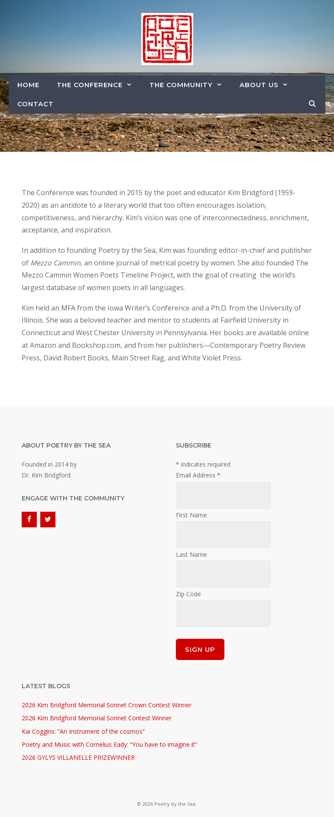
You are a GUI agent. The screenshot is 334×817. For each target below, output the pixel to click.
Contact (35, 104)
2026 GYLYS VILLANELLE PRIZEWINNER (78, 757)
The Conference (99, 85)
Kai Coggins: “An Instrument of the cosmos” (83, 731)
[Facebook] (29, 519)
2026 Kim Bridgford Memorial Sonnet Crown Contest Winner (106, 705)
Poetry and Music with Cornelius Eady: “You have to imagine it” (109, 744)
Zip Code (188, 594)
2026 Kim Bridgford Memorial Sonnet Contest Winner (97, 718)
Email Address (198, 475)
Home (28, 85)
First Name (191, 515)
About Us (268, 85)
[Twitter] (47, 519)
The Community (190, 85)
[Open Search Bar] (312, 104)
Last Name (191, 554)
